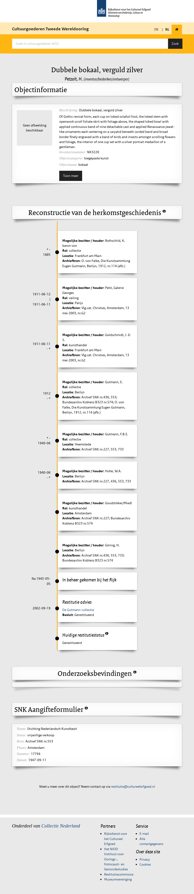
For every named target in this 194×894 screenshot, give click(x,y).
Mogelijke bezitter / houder (82, 240)
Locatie (67, 256)
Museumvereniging (118, 879)
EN (156, 29)
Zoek (175, 43)
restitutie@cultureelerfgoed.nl (133, 786)
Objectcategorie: (71, 158)
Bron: (21, 741)
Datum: (22, 760)
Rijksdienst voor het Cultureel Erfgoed (115, 838)
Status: (22, 735)
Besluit (67, 615)
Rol (64, 250)
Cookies (145, 864)
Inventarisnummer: (72, 152)
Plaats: (22, 748)
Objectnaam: (68, 164)
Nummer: (23, 754)
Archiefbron (71, 261)
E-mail (144, 833)
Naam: (21, 729)
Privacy (144, 859)
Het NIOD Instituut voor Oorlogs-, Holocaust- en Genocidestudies (116, 859)
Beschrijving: (68, 110)
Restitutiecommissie (118, 874)
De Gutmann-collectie (78, 610)
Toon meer (70, 176)
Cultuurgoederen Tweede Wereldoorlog (50, 28)
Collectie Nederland (60, 825)
